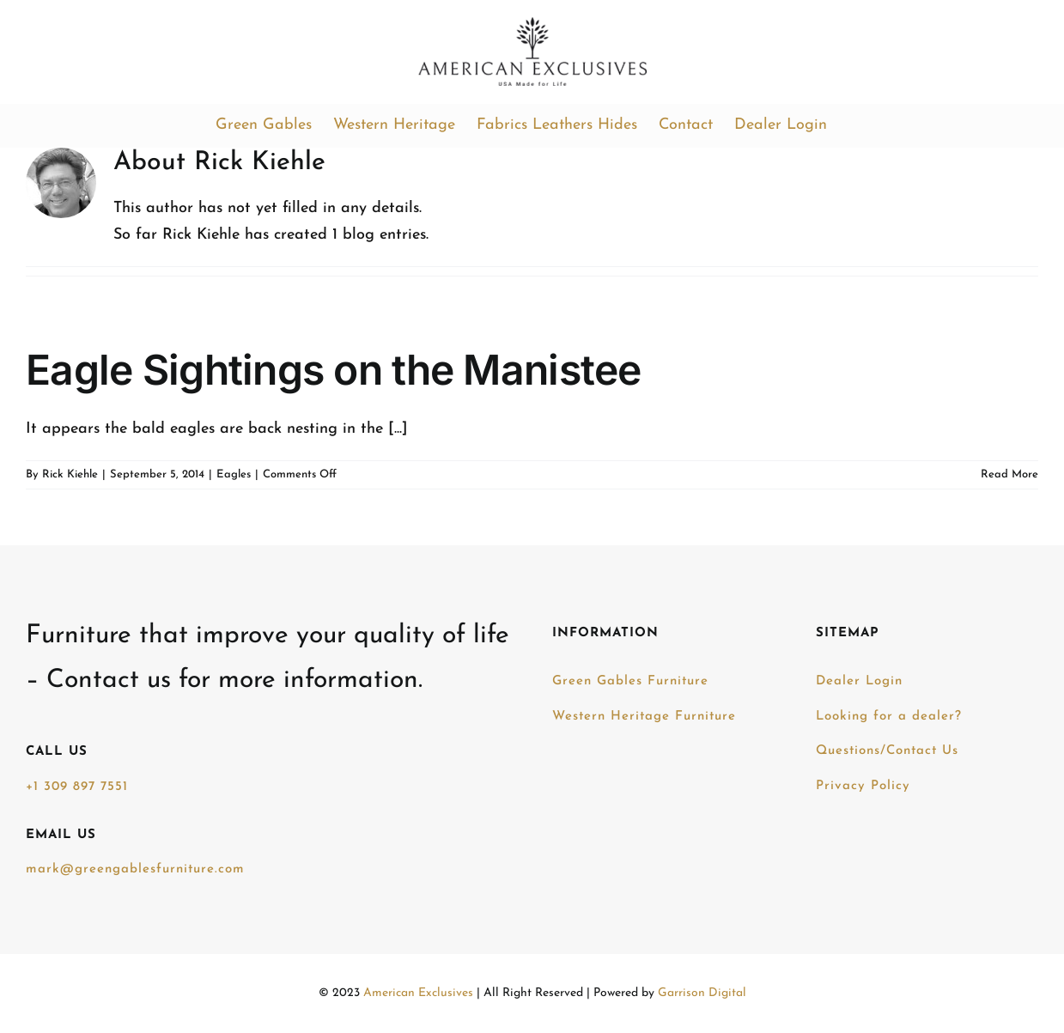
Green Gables (630, 681)
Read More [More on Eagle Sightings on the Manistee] (1009, 474)
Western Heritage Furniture (644, 716)
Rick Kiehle (70, 474)
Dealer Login (859, 681)
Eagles (233, 474)
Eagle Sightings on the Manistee (333, 369)
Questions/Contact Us (887, 750)
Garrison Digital (702, 993)
